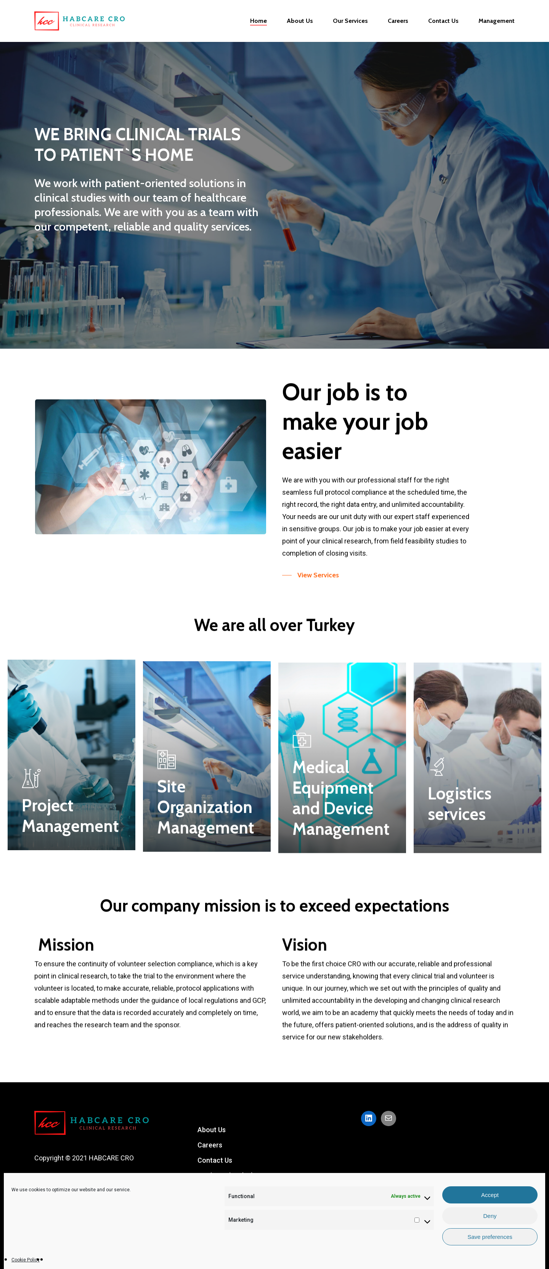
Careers (209, 1145)
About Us (211, 1130)
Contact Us (214, 1160)
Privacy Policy (219, 1221)
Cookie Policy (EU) (225, 1175)
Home (206, 1191)
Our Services (217, 1206)
